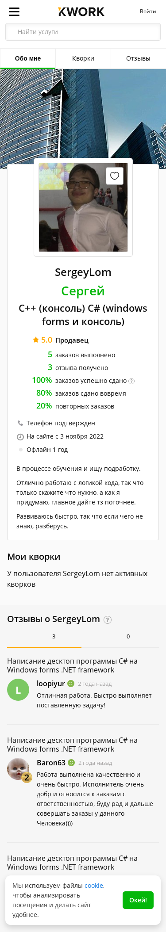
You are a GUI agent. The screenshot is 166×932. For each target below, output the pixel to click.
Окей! (138, 900)
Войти (148, 11)
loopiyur (51, 683)
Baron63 (51, 762)
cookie (94, 885)
